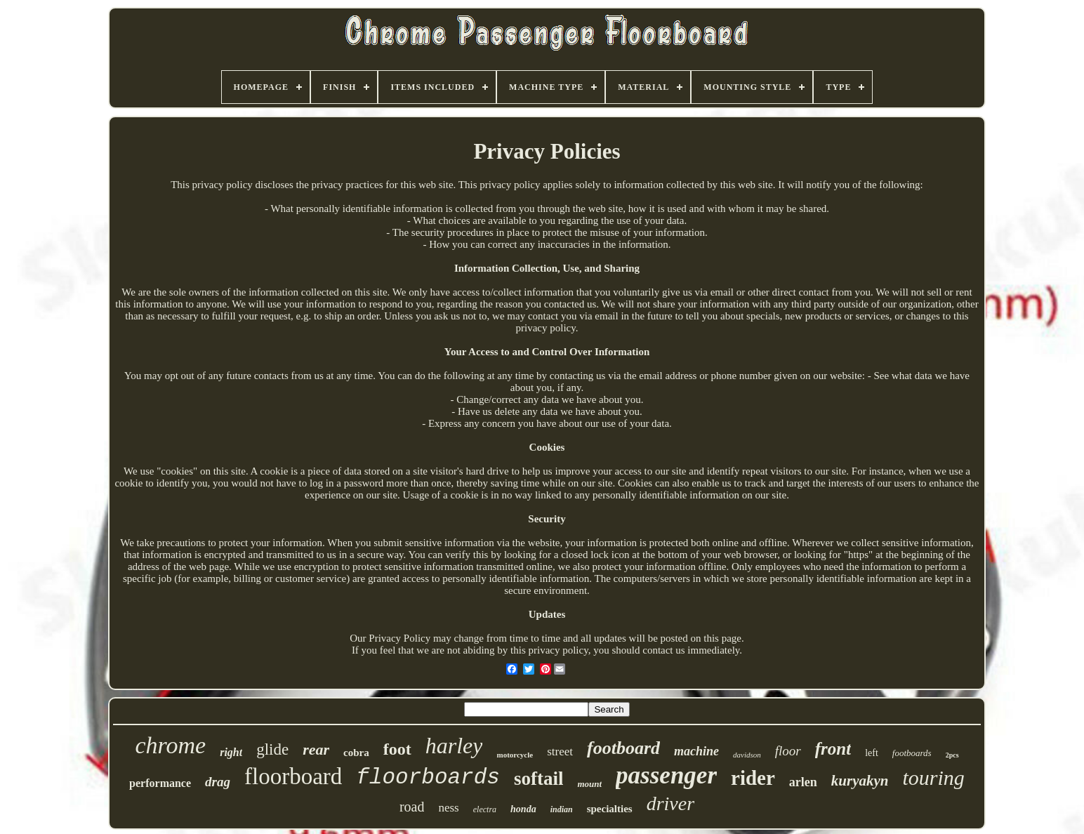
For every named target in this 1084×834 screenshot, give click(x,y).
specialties (610, 808)
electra (484, 809)
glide (272, 749)
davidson (747, 754)
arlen (803, 782)
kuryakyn (860, 780)
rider (753, 778)
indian (561, 809)
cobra (356, 752)
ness (448, 807)
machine (696, 751)
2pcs (952, 755)
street (560, 751)
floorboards (428, 777)
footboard (623, 748)
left (871, 753)
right (231, 752)
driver (670, 803)
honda (523, 809)
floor (788, 750)
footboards (912, 753)
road (412, 806)
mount (589, 784)
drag (217, 781)
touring (934, 777)
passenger (666, 775)
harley (454, 745)
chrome (170, 745)
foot (397, 749)
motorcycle (514, 754)
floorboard (293, 776)
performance (160, 783)
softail (539, 778)
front (833, 748)
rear (316, 749)
